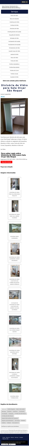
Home (3, 437)
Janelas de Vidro (14, 54)
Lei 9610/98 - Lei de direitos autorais (20, 432)
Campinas (9, 411)
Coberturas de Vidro (14, 22)
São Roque (17, 420)
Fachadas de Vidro (14, 38)
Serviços (14, 12)
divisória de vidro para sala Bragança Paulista (14, 194)
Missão (12, 437)
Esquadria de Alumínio (14, 35)
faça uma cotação (6, 162)
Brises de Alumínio (14, 18)
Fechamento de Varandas (14, 44)
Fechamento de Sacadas (14, 41)
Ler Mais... (3, 149)
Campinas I (15, 411)
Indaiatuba (11, 413)
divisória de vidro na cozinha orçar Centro (14, 330)
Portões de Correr (14, 70)
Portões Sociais (14, 73)
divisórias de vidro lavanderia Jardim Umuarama (14, 259)
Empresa (8, 437)
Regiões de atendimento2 (7, 420)
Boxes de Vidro (14, 15)
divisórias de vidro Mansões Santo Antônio (14, 352)
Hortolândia (4, 413)
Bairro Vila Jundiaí (20, 409)
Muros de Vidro (14, 57)
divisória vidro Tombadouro (14, 397)
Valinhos (4, 422)
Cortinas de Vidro (14, 25)
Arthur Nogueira (11, 409)
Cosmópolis (21, 411)
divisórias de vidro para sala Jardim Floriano (14, 216)
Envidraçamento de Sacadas (14, 31)
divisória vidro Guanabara (14, 237)
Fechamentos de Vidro (14, 48)
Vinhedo (9, 422)
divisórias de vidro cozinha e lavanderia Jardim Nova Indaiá (14, 375)
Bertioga (4, 411)
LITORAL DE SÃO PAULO (20, 413)
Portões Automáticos (14, 64)
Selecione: (4, 409)
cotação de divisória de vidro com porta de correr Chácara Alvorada (14, 306)
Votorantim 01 (15, 422)
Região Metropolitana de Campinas (10, 418)
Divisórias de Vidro (14, 28)
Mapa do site (5, 438)
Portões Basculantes (14, 67)
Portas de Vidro (14, 60)
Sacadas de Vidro (14, 77)
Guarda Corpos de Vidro (14, 51)
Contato (21, 437)
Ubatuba (23, 420)
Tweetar (3, 96)
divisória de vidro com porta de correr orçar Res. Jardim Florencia (15, 282)
